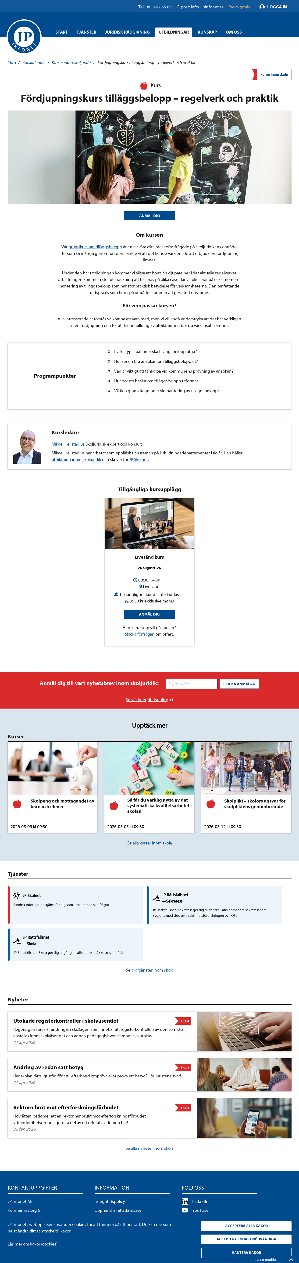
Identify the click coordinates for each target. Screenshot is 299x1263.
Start (61, 32)
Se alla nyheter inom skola (150, 1118)
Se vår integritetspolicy (147, 700)
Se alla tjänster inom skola (149, 939)
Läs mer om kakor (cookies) (32, 1242)
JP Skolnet (138, 460)
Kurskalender (34, 62)
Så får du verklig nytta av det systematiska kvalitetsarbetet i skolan (159, 806)
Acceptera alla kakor (246, 1225)
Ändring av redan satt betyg (48, 1037)
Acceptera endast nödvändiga (246, 1238)
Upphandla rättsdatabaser (119, 1180)
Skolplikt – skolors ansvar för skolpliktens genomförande (255, 804)
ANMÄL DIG (149, 216)
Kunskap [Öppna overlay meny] (207, 32)
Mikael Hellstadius (68, 445)
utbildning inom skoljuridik (76, 460)
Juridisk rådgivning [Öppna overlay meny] (127, 32)
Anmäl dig (149, 615)
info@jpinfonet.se (24, 1206)
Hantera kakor (246, 1253)
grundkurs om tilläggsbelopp (95, 247)
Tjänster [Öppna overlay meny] (86, 32)
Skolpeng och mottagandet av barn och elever (62, 804)
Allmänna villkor (109, 1188)
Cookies (102, 1197)
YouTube (200, 1180)
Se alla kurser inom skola (149, 843)
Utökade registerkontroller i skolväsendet (65, 990)
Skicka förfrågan (140, 635)
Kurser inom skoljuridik (72, 62)
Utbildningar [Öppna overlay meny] (174, 32)
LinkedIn (200, 1171)
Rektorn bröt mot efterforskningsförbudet (66, 1077)
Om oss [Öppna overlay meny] (234, 32)
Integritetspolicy (110, 1171)
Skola (185, 991)
